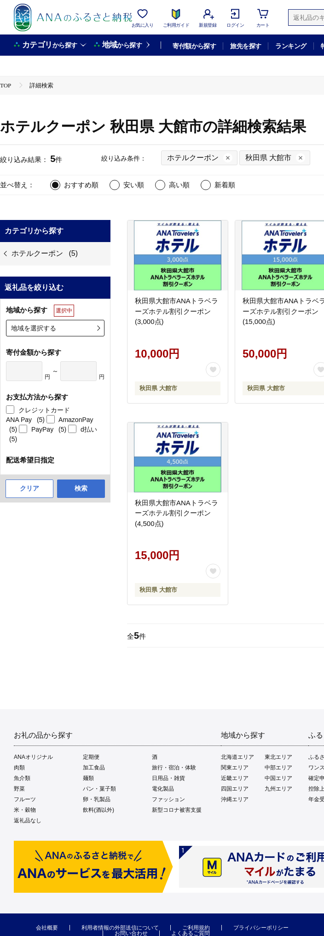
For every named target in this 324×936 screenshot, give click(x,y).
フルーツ (25, 799)
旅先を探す (245, 46)
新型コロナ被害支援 (177, 810)
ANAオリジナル (33, 757)
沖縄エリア (235, 799)
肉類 (19, 767)
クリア (29, 488)
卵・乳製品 (96, 799)
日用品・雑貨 (168, 778)
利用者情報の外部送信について (120, 927)
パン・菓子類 (99, 789)
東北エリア (278, 757)
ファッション (168, 799)
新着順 (224, 185)
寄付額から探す (194, 46)
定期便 (91, 757)
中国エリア (278, 778)
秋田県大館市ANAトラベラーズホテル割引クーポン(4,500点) (176, 513)
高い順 (179, 185)
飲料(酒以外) (98, 810)
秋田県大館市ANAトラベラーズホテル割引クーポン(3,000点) (176, 311)
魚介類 (22, 778)
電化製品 (163, 789)
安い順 (133, 185)
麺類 (88, 778)
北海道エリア (237, 757)
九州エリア (278, 789)
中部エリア (278, 767)
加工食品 (94, 767)
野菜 (19, 789)
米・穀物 (25, 810)
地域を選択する (33, 328)
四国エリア (235, 789)
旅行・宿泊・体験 (174, 767)
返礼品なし (27, 820)
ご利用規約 (196, 927)
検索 (81, 488)
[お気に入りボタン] (213, 369)
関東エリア (235, 767)
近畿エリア (235, 778)
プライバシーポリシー (261, 927)
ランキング (290, 46)
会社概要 (47, 927)
